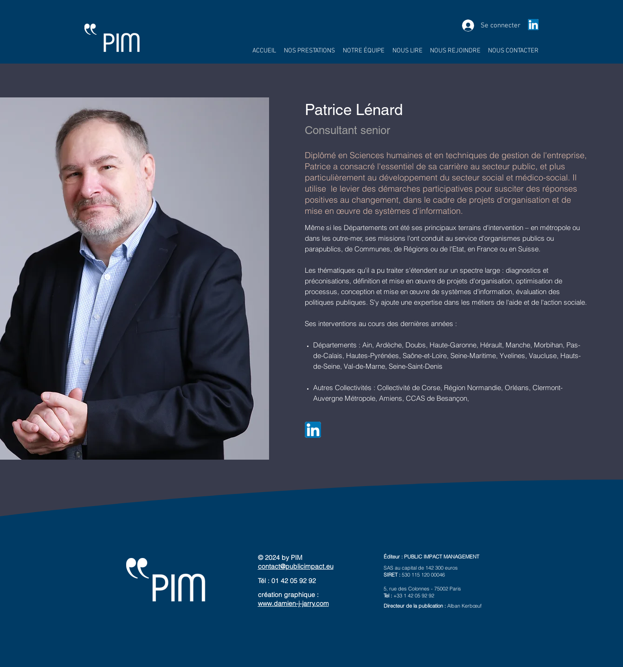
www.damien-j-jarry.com (293, 603)
